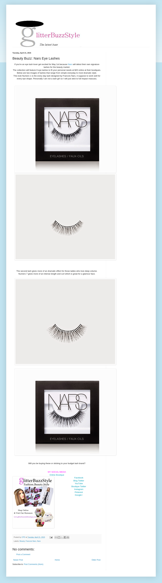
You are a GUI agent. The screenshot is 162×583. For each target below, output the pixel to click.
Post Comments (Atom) (33, 564)
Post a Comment (23, 554)
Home (57, 560)
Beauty (22, 541)
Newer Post (18, 560)
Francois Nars (31, 541)
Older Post (96, 560)
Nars (70, 64)
